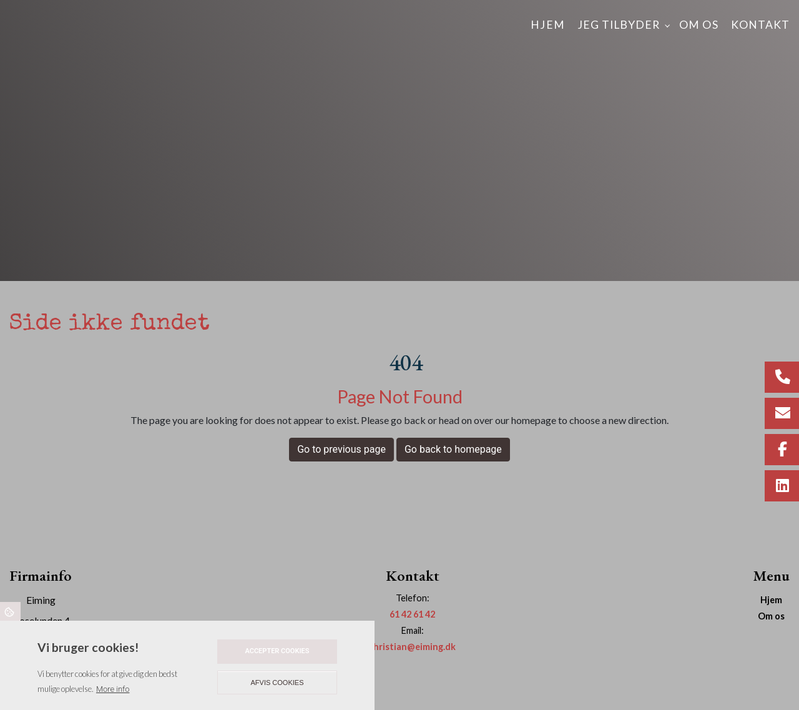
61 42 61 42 (412, 614)
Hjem (771, 600)
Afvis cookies (277, 682)
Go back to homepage (453, 449)
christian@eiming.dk (412, 646)
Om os (771, 616)
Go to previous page (341, 449)
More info (112, 689)
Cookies (10, 611)
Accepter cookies (277, 651)
